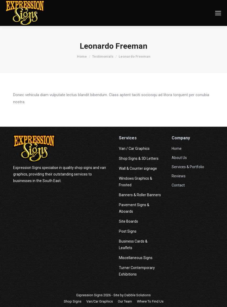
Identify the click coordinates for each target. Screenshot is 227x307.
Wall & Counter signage (138, 168)
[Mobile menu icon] (218, 13)
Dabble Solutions (137, 295)
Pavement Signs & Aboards (134, 208)
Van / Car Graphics (134, 148)
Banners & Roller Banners (140, 195)
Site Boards (128, 221)
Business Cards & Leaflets (133, 244)
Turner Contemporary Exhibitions (137, 271)
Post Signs (127, 231)
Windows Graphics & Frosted (135, 181)
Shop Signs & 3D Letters (139, 158)
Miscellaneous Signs (135, 258)
